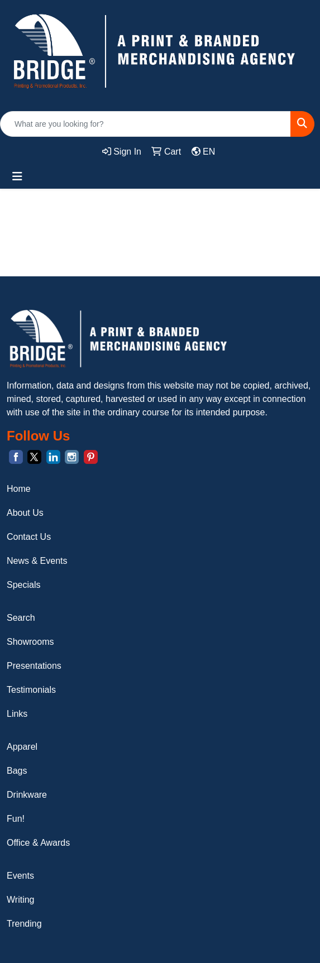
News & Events (37, 561)
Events (20, 875)
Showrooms (30, 641)
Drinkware (27, 794)
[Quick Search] (145, 124)
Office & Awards (38, 842)
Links (17, 713)
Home (19, 489)
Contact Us (29, 537)
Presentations (34, 665)
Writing (21, 899)
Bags (17, 770)
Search (21, 617)
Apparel (22, 746)
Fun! (16, 818)
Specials (23, 585)
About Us (25, 513)
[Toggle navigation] (17, 176)
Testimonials (31, 689)
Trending (24, 923)
